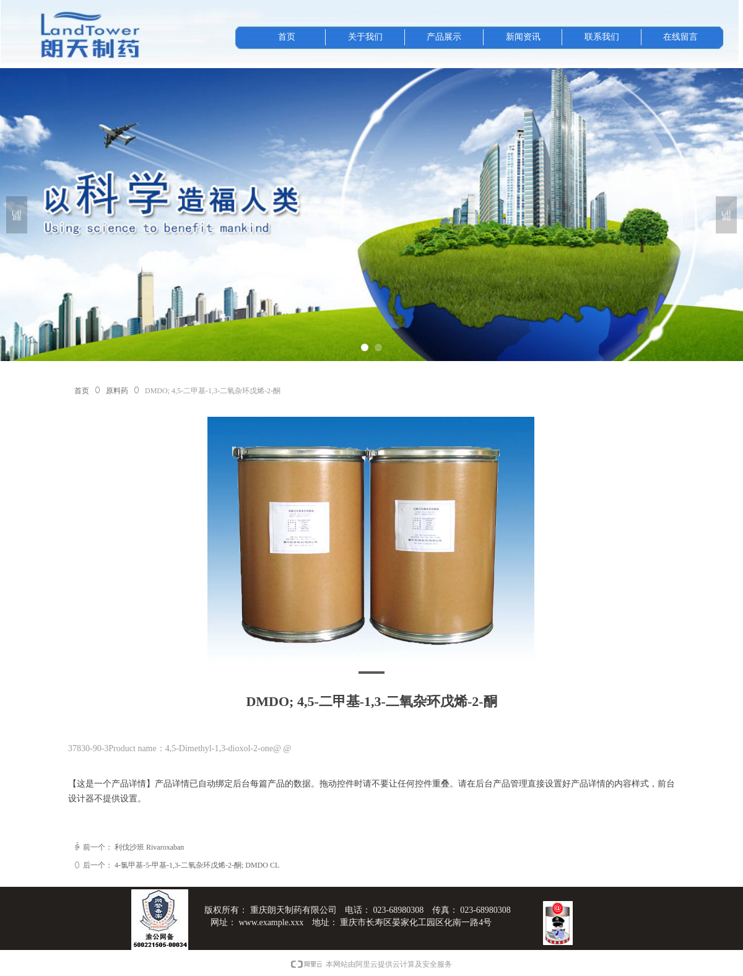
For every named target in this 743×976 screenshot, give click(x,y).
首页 (81, 390)
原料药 (117, 390)
